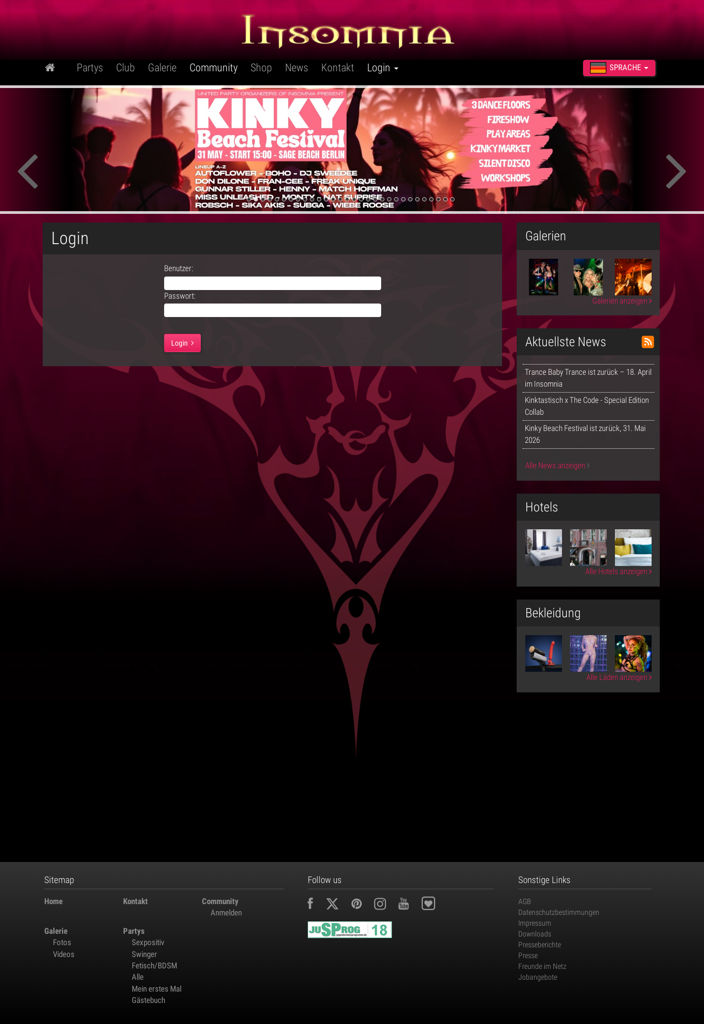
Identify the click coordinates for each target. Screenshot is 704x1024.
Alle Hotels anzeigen (618, 571)
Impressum (534, 923)
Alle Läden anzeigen (619, 677)
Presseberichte (539, 944)
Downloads (534, 933)
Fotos (62, 942)
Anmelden (226, 913)
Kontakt (337, 67)
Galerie (162, 67)
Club (125, 67)
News (296, 67)
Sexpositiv (148, 942)
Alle (138, 977)
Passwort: (179, 296)
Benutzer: (178, 268)
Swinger (144, 954)
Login (382, 67)
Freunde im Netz (542, 966)
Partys (90, 67)
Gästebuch (148, 1000)
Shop (261, 67)
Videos (64, 954)
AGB (524, 901)
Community (213, 67)
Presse (528, 955)
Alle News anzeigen (557, 465)
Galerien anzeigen (622, 301)
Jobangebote (537, 977)
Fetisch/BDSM (154, 966)
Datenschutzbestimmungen (558, 912)
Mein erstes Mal (156, 989)
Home (53, 901)
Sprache (619, 67)
